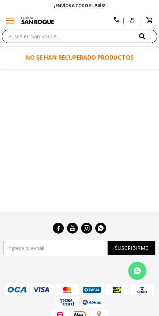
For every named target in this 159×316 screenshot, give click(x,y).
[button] (148, 36)
